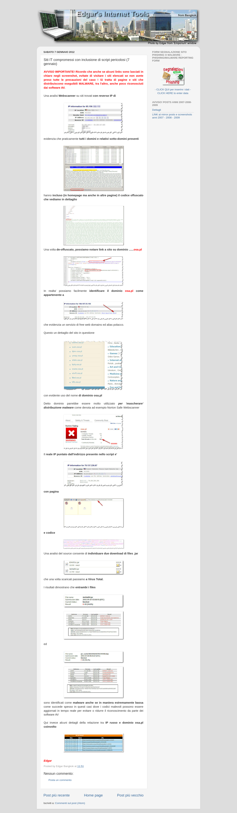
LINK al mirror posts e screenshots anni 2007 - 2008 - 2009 (172, 116)
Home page (93, 795)
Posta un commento (60, 780)
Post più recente (56, 795)
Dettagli (156, 109)
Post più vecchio (130, 795)
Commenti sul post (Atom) (70, 803)
